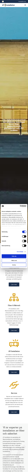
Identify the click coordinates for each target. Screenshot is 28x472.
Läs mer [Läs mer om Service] (14, 412)
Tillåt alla (14, 256)
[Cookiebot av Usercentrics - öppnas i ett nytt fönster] (20, 206)
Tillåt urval (14, 260)
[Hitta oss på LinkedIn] (3, 1)
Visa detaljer (20, 251)
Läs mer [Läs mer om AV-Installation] (14, 372)
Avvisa (14, 264)
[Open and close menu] (25, 5)
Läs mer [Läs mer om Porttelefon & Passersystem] (14, 284)
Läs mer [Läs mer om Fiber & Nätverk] (14, 330)
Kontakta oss (22, 1)
